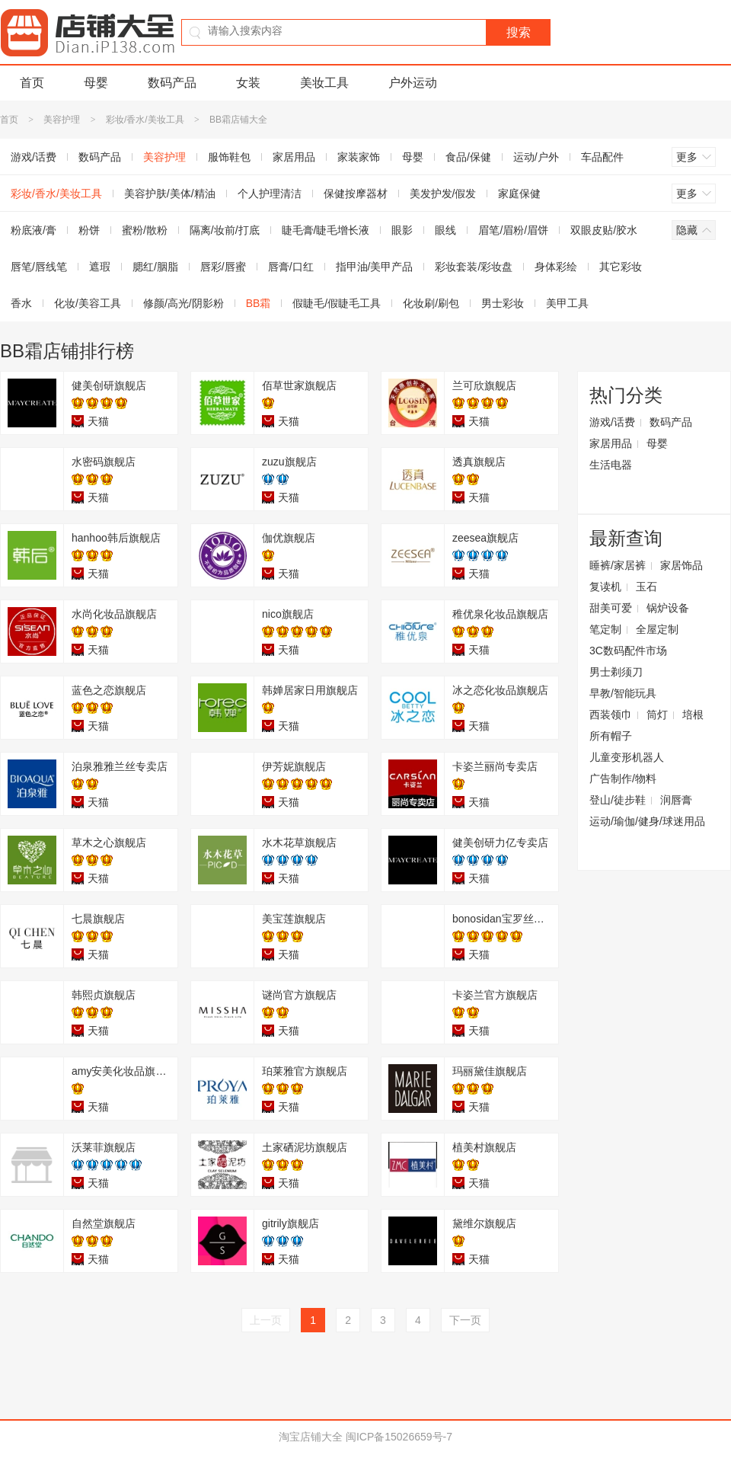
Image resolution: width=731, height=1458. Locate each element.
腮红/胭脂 (155, 267)
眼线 (445, 230)
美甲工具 (567, 303)
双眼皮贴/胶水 (603, 230)
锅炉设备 (667, 608)
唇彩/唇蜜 (223, 267)
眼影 (402, 230)
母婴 (96, 82)
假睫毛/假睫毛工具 (336, 303)
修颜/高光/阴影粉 (183, 303)
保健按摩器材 (356, 193)
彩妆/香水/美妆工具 (145, 119)
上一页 (266, 1320)
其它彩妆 (620, 267)
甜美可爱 (610, 608)
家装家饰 (358, 157)
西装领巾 (610, 714)
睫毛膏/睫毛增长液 (326, 230)
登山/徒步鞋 (617, 800)
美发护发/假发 (443, 193)
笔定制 (605, 629)
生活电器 (610, 465)
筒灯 (657, 714)
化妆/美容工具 (87, 303)
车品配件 (602, 157)
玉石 (646, 586)
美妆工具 (324, 82)
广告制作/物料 (622, 778)
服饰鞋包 (229, 157)
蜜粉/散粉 (145, 230)
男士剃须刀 (616, 672)
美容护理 (61, 119)
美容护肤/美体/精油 (169, 193)
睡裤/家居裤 (617, 565)
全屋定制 (657, 629)
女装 (248, 82)
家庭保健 (519, 193)
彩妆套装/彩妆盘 (473, 267)
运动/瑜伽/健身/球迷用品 (647, 821)
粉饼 (89, 230)
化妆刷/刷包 (431, 303)
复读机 (605, 586)
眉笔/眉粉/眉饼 (513, 230)
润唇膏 (676, 800)
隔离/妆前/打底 (225, 230)
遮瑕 (99, 267)
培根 (693, 714)
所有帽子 (610, 736)
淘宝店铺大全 (311, 1437)
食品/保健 (468, 157)
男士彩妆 (502, 303)
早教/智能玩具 (622, 693)
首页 (32, 82)
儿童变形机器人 (626, 757)
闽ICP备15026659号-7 (399, 1437)
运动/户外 (536, 157)
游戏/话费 (612, 422)
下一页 (465, 1320)
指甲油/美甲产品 (374, 267)
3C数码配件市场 (628, 650)
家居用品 (294, 157)
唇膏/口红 (291, 267)
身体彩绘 (556, 267)
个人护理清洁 (270, 193)
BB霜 (258, 303)
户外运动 (412, 82)
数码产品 (172, 82)
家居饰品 (681, 565)
